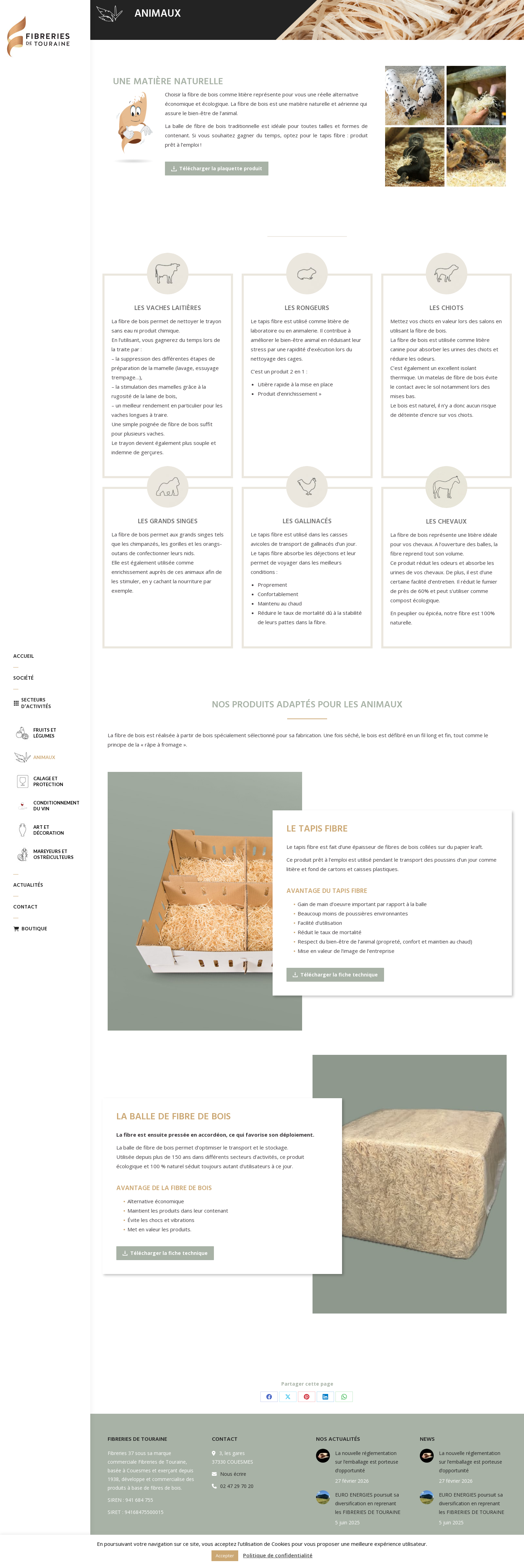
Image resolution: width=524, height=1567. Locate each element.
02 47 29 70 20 (236, 1486)
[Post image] (323, 1456)
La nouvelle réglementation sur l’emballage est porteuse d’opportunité (366, 1462)
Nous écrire (233, 1474)
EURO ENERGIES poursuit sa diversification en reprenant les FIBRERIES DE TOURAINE (367, 1503)
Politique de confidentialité (278, 1555)
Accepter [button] (225, 1555)
